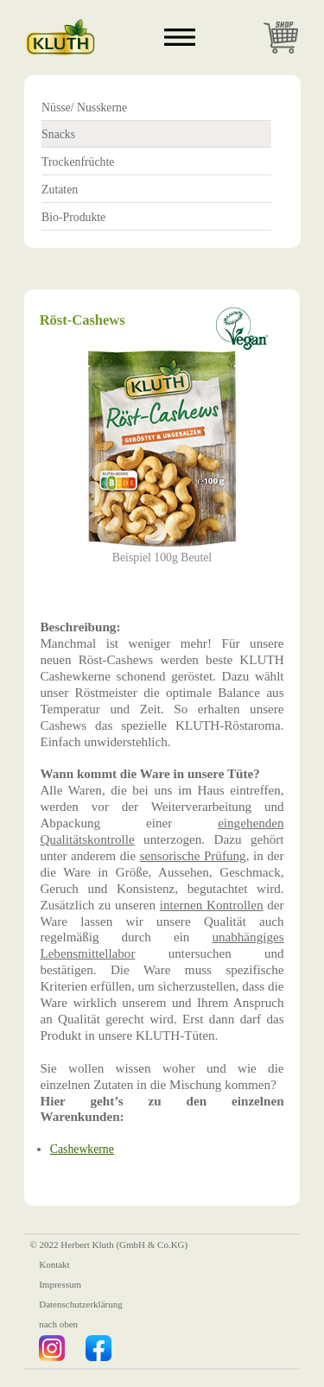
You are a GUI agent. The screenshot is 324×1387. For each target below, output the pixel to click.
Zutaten (59, 189)
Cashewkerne (82, 1149)
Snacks (58, 134)
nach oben (58, 1325)
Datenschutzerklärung (81, 1304)
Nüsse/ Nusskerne (84, 107)
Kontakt (54, 1264)
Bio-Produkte (73, 217)
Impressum (60, 1284)
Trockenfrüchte (77, 161)
